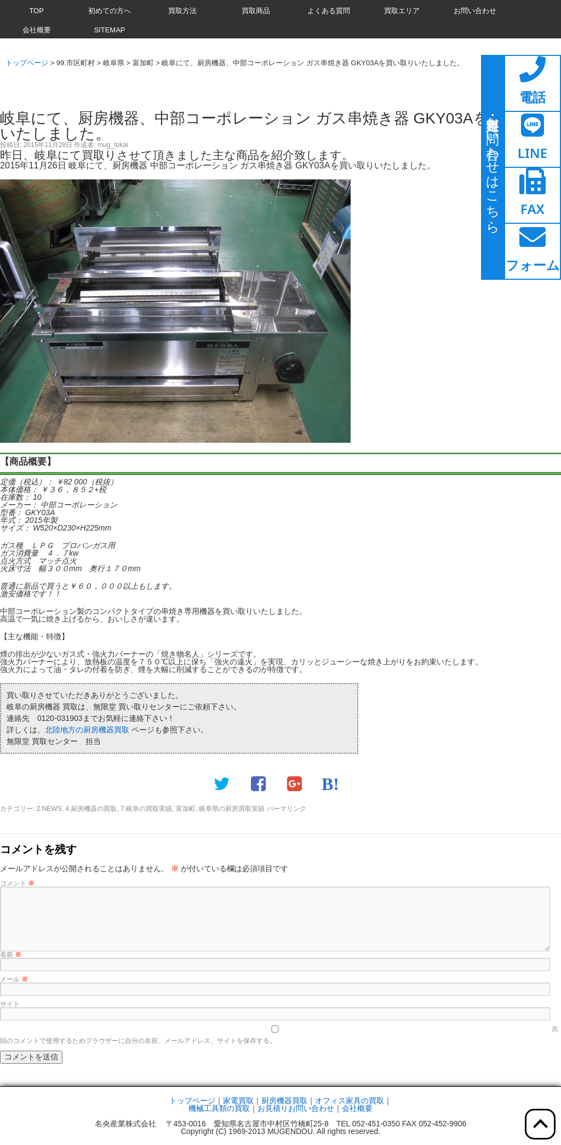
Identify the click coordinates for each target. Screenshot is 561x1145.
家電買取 (238, 1100)
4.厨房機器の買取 (91, 809)
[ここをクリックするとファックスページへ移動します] (532, 195)
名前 (10, 954)
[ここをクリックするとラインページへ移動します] (532, 139)
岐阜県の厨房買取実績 (232, 809)
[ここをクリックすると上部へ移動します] (540, 1124)
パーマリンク (286, 809)
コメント (17, 883)
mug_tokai (113, 145)
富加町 (186, 809)
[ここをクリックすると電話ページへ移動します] (532, 83)
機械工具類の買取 (219, 1108)
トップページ (192, 1100)
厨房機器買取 (284, 1100)
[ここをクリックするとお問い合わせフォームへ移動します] (532, 251)
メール (14, 979)
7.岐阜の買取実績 (146, 809)
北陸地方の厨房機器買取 (87, 729)
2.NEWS (49, 809)
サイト (10, 1004)
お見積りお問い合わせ (295, 1108)
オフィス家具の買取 (349, 1100)
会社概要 (357, 1108)
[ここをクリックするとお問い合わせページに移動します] (493, 167)
